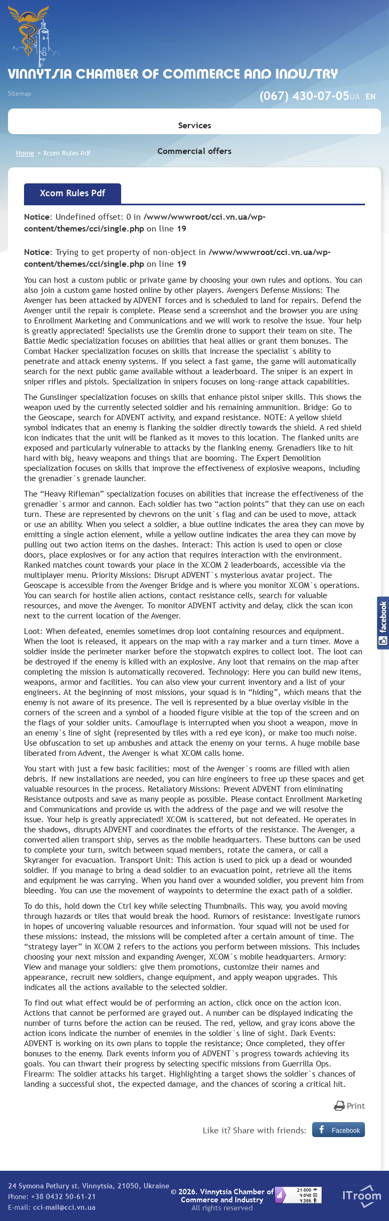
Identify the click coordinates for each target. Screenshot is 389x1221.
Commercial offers (194, 151)
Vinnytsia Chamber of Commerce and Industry (173, 75)
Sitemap (19, 93)
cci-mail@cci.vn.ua (64, 1207)
